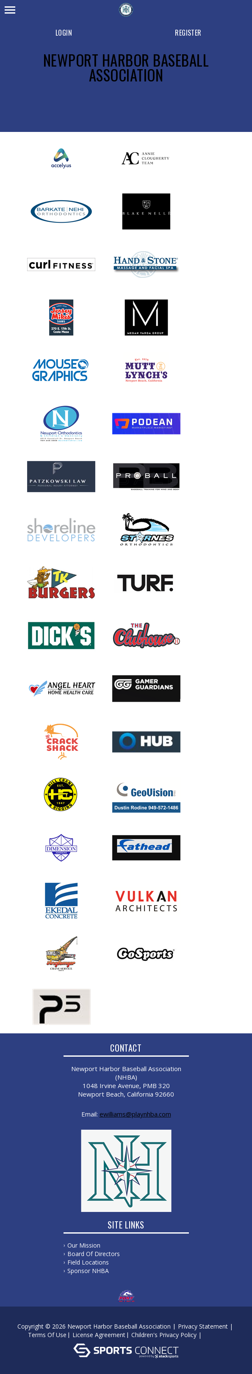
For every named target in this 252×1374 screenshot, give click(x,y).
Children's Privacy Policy (164, 1335)
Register (188, 33)
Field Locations (88, 1262)
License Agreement (98, 1335)
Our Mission (83, 1245)
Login (63, 33)
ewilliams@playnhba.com (135, 1114)
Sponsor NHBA (88, 1271)
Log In (215, 1335)
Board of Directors (93, 1254)
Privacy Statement (203, 1326)
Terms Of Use (47, 1335)
